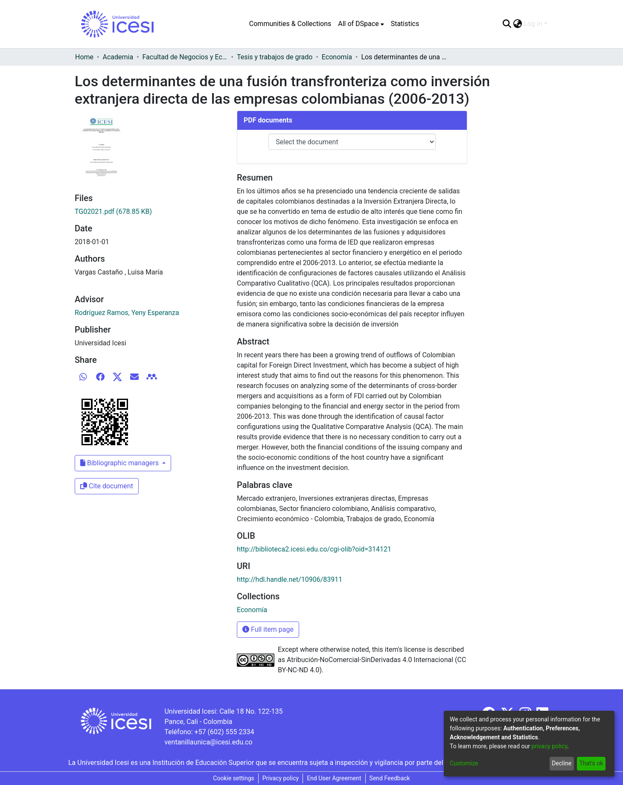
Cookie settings (233, 778)
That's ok (591, 763)
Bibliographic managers (120, 463)
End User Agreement (334, 778)
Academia (117, 57)
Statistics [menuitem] (405, 24)
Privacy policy (280, 778)
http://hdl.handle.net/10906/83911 (289, 579)
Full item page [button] (268, 629)
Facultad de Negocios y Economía (185, 57)
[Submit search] (506, 24)
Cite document (106, 486)
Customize (464, 763)
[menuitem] (361, 23)
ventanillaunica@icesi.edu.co (208, 742)
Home (84, 57)
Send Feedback (390, 778)
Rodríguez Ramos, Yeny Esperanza (127, 313)
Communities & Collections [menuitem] (290, 24)
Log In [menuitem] (533, 24)
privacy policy (549, 746)
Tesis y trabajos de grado (275, 57)
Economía (337, 57)
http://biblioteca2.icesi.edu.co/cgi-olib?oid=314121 (314, 549)
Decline (561, 763)
